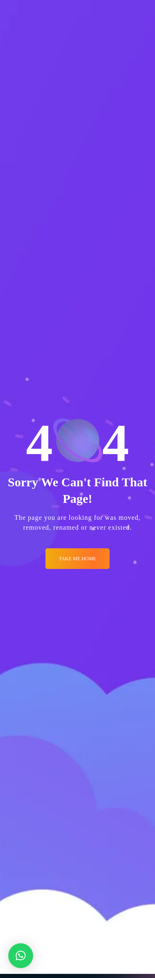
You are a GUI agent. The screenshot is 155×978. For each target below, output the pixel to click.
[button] (20, 955)
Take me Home (77, 559)
